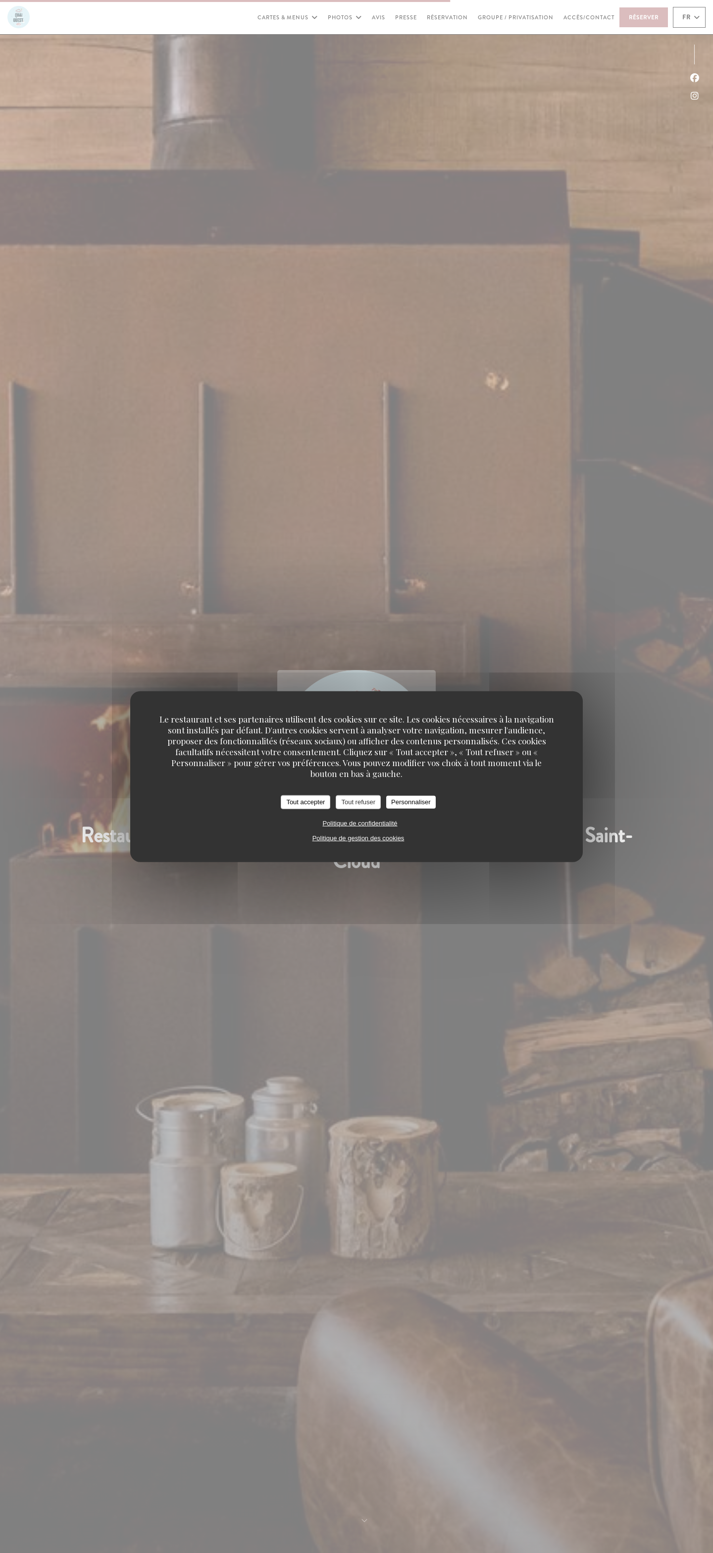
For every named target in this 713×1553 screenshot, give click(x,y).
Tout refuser (358, 802)
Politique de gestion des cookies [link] (358, 837)
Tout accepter (305, 802)
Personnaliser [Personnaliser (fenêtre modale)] (411, 802)
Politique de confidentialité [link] (359, 823)
